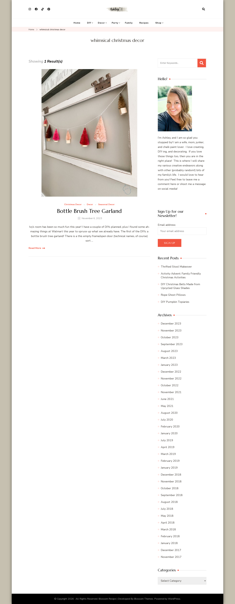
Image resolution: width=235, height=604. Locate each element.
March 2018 (168, 529)
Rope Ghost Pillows (173, 295)
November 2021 (171, 392)
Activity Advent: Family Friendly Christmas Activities (181, 275)
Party (115, 22)
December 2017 (171, 550)
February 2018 (170, 536)
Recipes (144, 22)
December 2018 (171, 474)
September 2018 (172, 495)
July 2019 (167, 440)
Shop (158, 22)
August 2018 (169, 502)
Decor (101, 22)
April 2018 (168, 522)
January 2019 (169, 467)
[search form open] (203, 9)
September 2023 (172, 344)
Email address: (167, 225)
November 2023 (171, 330)
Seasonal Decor (106, 204)
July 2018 (167, 509)
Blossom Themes (143, 599)
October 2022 (169, 385)
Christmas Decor (73, 204)
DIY (89, 22)
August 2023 (169, 351)
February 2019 (170, 461)
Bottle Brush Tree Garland (89, 211)
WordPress (174, 599)
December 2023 (171, 323)
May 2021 (167, 406)
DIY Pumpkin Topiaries (175, 302)
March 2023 (168, 358)
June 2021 (167, 399)
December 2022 (171, 372)
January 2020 (169, 433)
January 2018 (169, 543)
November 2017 (171, 557)
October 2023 (169, 337)
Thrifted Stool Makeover (176, 266)
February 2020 (170, 426)
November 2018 (171, 481)
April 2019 (168, 447)
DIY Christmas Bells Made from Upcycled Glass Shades (180, 286)
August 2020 (169, 413)
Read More (35, 248)
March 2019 (168, 454)
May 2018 (167, 516)
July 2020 (167, 419)
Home (77, 22)
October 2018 (169, 488)
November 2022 (171, 378)
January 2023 (169, 365)
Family (129, 22)
